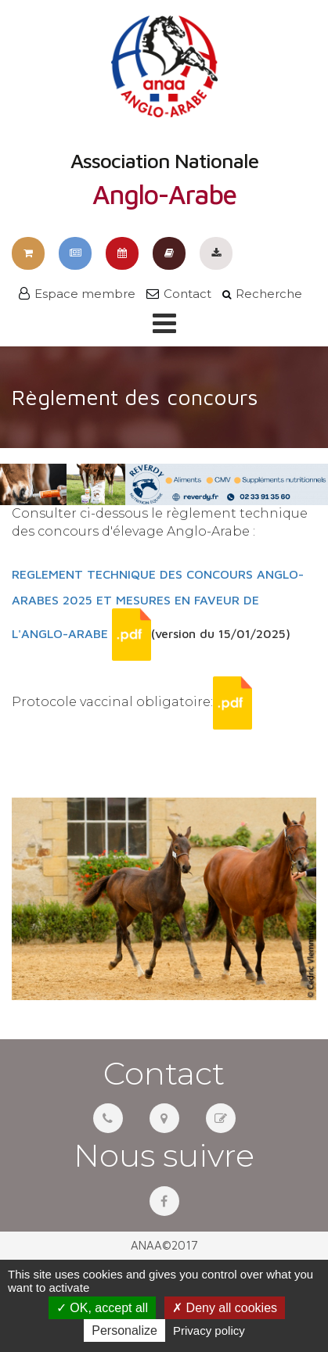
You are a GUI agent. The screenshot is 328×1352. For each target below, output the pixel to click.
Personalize (124, 1330)
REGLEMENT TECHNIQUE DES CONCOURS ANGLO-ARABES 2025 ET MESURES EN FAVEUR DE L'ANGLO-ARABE (158, 603)
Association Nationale (164, 112)
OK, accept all (102, 1307)
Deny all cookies (224, 1307)
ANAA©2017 (164, 1245)
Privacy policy (209, 1330)
